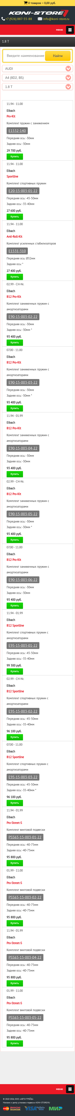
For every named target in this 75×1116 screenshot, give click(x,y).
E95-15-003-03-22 (23, 777)
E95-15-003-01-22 (23, 645)
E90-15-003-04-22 (23, 448)
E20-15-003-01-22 (23, 190)
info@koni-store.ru (56, 19)
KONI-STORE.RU (43, 1102)
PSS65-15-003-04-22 (25, 957)
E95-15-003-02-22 (23, 711)
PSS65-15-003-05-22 (25, 1017)
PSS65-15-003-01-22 (25, 837)
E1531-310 (17, 251)
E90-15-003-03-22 (23, 382)
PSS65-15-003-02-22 (25, 897)
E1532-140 (17, 130)
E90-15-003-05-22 (23, 514)
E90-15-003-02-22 (23, 316)
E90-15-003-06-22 (23, 579)
